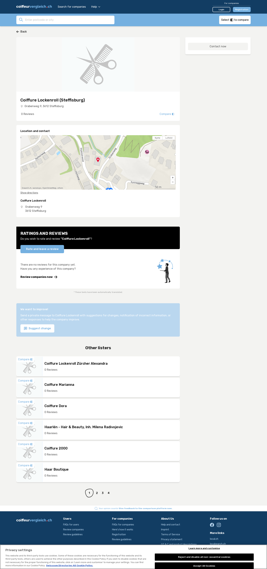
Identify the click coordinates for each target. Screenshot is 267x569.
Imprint (165, 529)
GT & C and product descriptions (179, 544)
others (60, 188)
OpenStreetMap (49, 188)
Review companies (73, 529)
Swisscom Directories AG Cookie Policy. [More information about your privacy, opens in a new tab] (69, 565)
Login (221, 9)
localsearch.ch (218, 543)
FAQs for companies (123, 524)
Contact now (218, 46)
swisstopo (37, 188)
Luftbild (168, 137)
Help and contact (170, 524)
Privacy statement (171, 539)
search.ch (27, 188)
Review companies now (38, 277)
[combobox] (68, 20)
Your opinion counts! (135, 508)
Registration (241, 9)
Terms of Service (170, 534)
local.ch (214, 539)
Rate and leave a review (42, 249)
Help (95, 6)
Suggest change (37, 328)
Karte (157, 137)
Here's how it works (122, 529)
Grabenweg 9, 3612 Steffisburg (44, 106)
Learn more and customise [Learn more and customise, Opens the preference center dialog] (204, 548)
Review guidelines (73, 534)
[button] (172, 178)
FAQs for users (71, 524)
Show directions (29, 192)
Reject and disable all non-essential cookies (204, 557)
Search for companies (72, 6)
